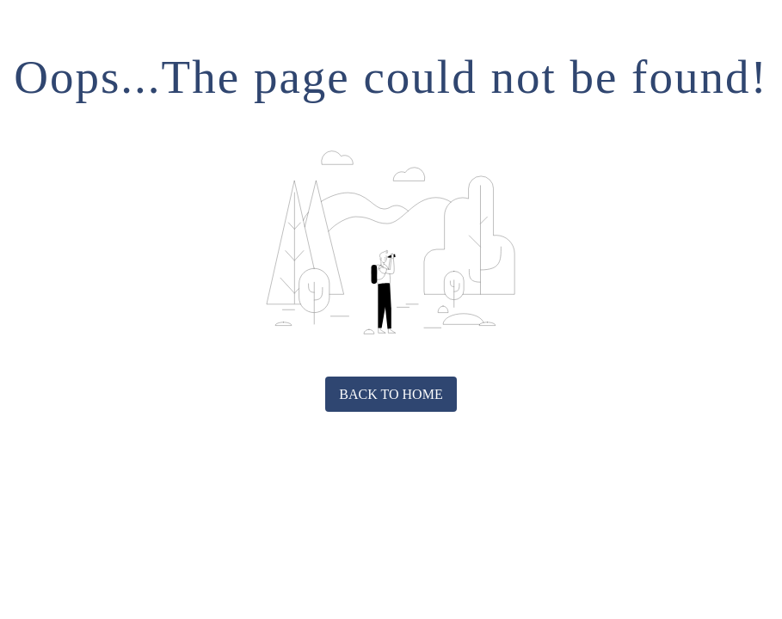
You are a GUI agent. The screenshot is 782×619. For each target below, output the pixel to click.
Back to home (390, 394)
